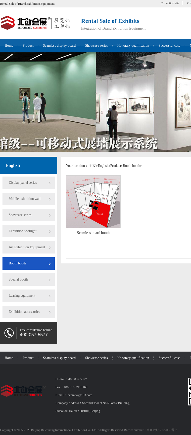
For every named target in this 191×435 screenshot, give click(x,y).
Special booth (18, 279)
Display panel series (23, 182)
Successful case (169, 45)
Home (9, 45)
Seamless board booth (93, 233)
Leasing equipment (22, 295)
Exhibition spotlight (23, 231)
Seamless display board (59, 45)
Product (28, 45)
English (12, 165)
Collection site (170, 3)
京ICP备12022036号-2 (162, 430)
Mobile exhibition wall (25, 199)
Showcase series (96, 45)
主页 (92, 166)
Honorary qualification (133, 45)
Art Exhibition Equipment (27, 247)
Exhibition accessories (24, 312)
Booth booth (17, 263)
